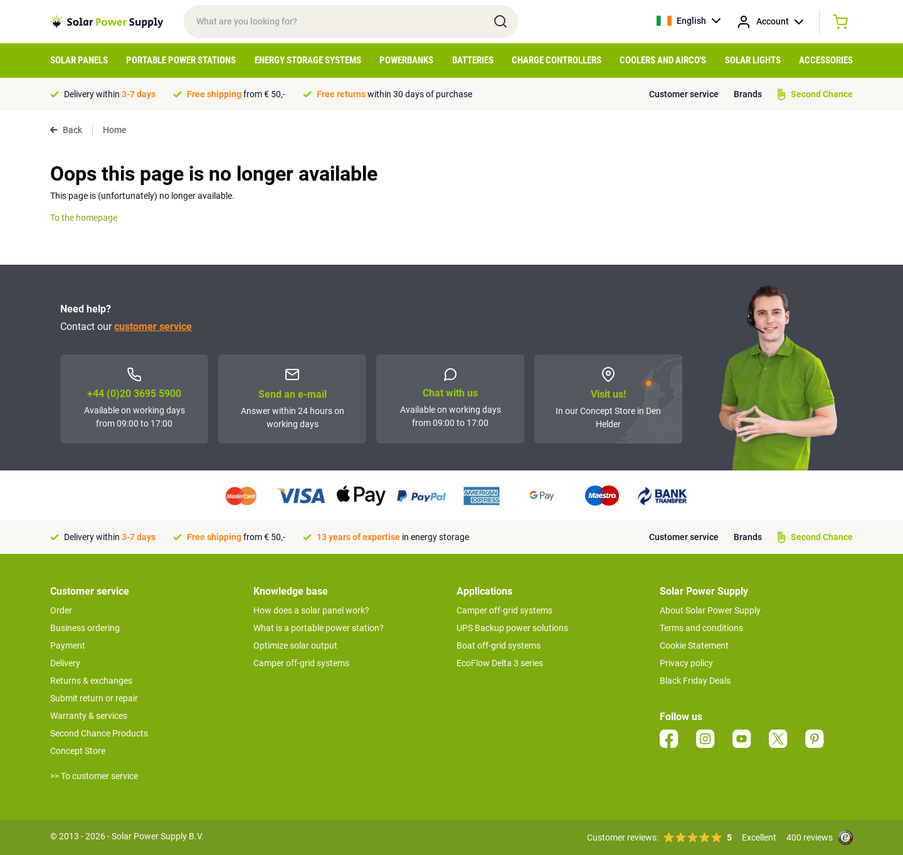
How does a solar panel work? (311, 610)
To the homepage (83, 218)
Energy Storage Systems (308, 60)
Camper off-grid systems (301, 663)
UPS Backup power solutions (512, 628)
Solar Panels (79, 60)
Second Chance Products (99, 733)
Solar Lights (753, 60)
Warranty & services (88, 716)
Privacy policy (686, 663)
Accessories (826, 60)
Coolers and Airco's (663, 60)
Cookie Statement (694, 645)
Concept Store (77, 751)
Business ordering (85, 628)
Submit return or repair (94, 698)
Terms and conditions (701, 628)
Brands (748, 94)
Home (114, 130)
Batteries (473, 60)
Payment (67, 645)
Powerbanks (406, 60)
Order (61, 610)
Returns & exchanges (91, 681)
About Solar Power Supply (710, 610)
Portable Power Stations (181, 60)
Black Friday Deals (695, 681)
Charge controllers (556, 60)
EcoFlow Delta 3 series (500, 663)
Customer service (684, 94)
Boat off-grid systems (499, 645)
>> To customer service (94, 776)
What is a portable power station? (318, 628)
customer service (153, 326)
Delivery (65, 663)
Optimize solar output (295, 645)
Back (66, 130)
